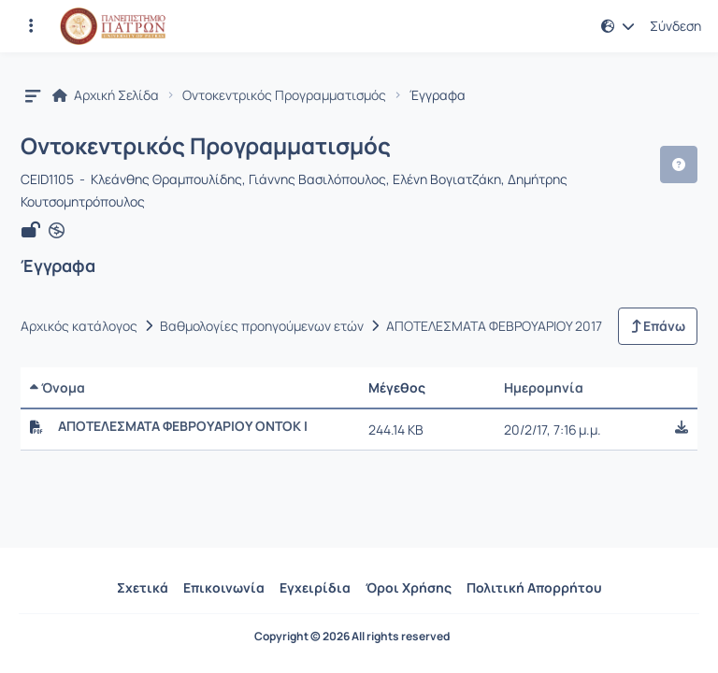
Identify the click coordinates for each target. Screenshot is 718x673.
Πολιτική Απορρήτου (534, 587)
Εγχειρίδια (315, 587)
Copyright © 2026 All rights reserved (352, 636)
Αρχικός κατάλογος (79, 326)
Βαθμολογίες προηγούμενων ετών (262, 326)
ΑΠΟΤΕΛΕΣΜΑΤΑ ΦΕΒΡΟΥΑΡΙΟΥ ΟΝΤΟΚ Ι (183, 426)
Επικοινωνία (224, 587)
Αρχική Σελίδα (105, 95)
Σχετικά (142, 587)
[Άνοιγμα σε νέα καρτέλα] (57, 230)
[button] (618, 26)
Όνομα (57, 387)
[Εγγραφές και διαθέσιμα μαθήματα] (31, 26)
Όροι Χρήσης (409, 587)
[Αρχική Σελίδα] (112, 26)
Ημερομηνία (543, 387)
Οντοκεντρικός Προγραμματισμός (284, 95)
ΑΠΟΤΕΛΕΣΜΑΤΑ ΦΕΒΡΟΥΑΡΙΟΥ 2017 (494, 326)
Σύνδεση (675, 26)
